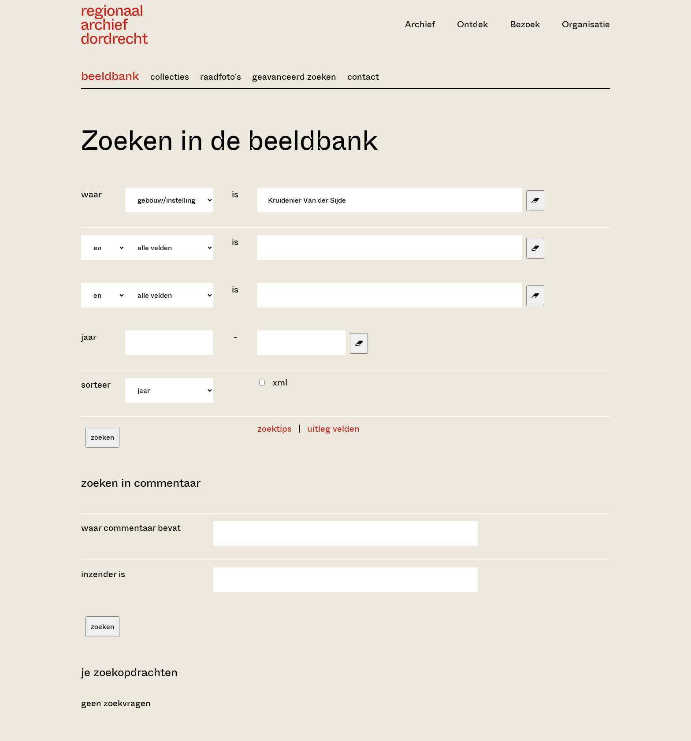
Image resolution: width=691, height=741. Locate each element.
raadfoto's (220, 76)
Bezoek (525, 24)
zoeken (102, 437)
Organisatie (586, 24)
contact (363, 76)
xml (280, 382)
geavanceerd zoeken (294, 76)
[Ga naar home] (160, 24)
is (235, 194)
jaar (89, 337)
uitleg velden (333, 428)
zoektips (274, 428)
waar (92, 194)
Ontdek (472, 24)
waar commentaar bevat (131, 528)
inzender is (103, 574)
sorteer (96, 384)
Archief (420, 24)
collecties (169, 76)
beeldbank (110, 76)
